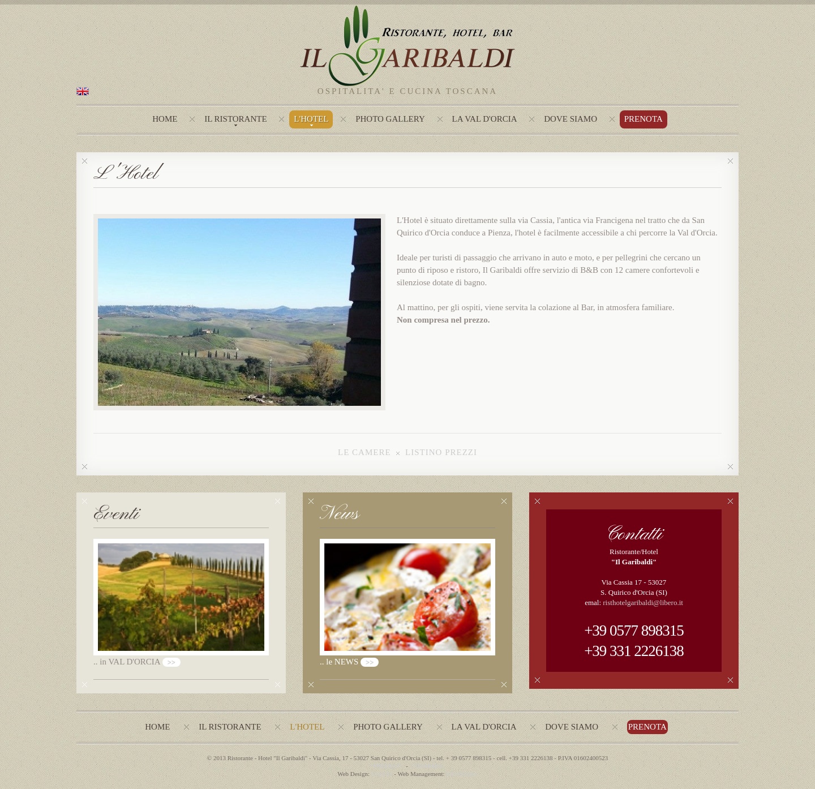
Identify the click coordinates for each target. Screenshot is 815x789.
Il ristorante (230, 726)
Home (164, 118)
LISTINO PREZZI (441, 452)
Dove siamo (571, 726)
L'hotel (311, 118)
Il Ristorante (235, 118)
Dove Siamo (570, 118)
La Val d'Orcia (484, 118)
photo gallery (390, 118)
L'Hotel (307, 726)
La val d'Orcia (484, 726)
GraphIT (382, 773)
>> (171, 662)
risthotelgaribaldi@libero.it (643, 602)
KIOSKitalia (462, 773)
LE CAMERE (364, 452)
